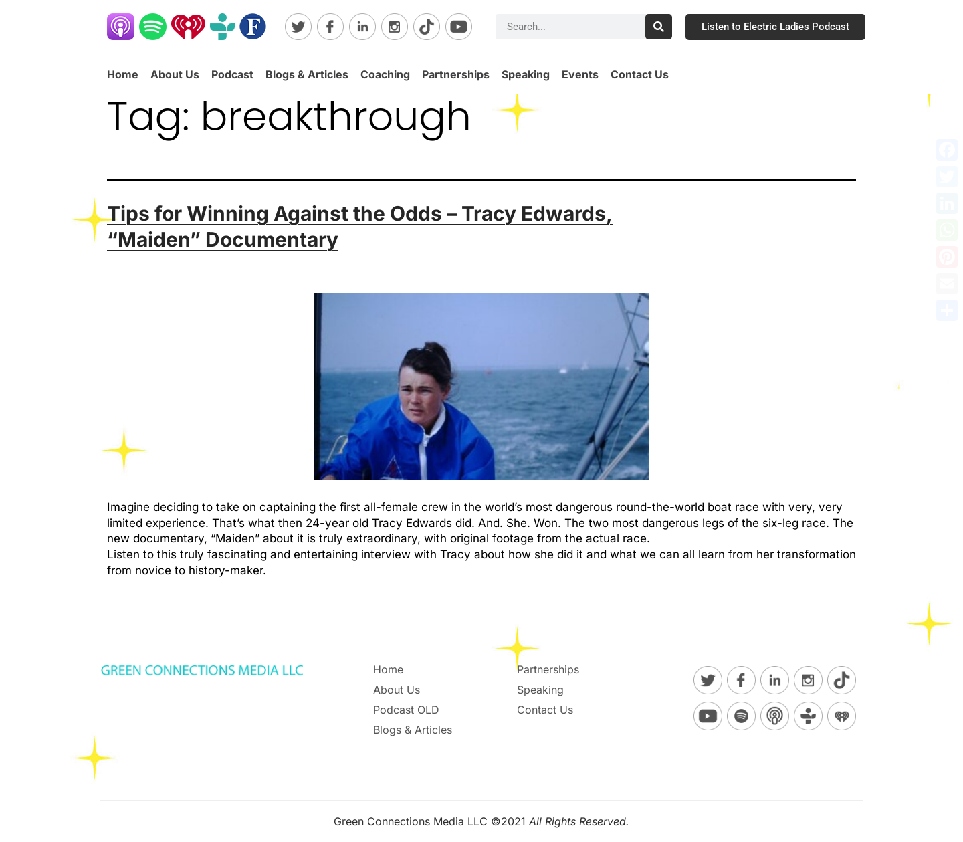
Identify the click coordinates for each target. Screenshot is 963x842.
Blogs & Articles (306, 74)
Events (580, 74)
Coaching (385, 74)
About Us (174, 74)
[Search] (658, 26)
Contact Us (640, 74)
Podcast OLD (406, 709)
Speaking (526, 74)
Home (122, 74)
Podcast (232, 74)
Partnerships (456, 74)
